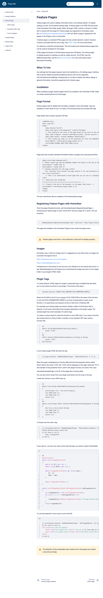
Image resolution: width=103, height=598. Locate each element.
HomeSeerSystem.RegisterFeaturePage (53, 34)
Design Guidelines (10, 16)
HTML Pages (11, 25)
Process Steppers (12, 33)
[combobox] (80, 4)
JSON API (8, 50)
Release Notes (9, 42)
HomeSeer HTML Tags (13, 29)
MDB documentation (64, 58)
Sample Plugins (9, 37)
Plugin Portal (9, 46)
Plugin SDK (12, 4)
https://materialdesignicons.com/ (48, 263)
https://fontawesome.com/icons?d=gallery (52, 259)
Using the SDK (9, 12)
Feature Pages (9, 20)
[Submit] (68, 4)
